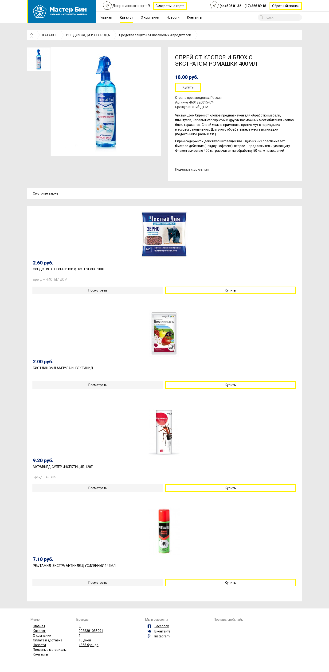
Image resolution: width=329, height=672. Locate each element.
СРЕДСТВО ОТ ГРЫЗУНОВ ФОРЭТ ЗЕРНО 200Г (69, 269)
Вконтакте (162, 631)
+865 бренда (88, 645)
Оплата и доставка (47, 640)
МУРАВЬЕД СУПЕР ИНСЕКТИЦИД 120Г (63, 467)
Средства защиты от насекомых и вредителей (155, 35)
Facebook (162, 626)
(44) (230, 6)
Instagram (162, 636)
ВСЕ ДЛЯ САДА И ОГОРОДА (88, 35)
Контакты (194, 17)
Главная (106, 17)
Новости (173, 17)
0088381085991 (91, 631)
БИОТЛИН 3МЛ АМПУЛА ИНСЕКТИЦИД (63, 368)
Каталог (126, 17)
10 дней (85, 640)
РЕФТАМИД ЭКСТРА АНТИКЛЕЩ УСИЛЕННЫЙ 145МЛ (74, 566)
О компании (150, 17)
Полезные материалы (50, 650)
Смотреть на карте (170, 6)
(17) (255, 6)
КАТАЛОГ (49, 35)
